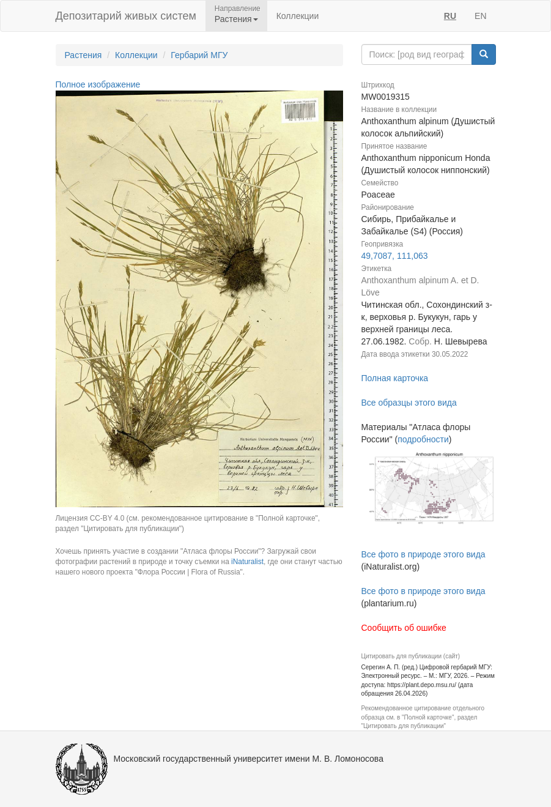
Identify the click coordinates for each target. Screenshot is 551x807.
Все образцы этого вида (409, 402)
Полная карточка (395, 378)
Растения (83, 55)
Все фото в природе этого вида (423, 554)
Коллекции (297, 16)
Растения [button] (236, 19)
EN (480, 16)
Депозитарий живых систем (126, 16)
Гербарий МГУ (199, 55)
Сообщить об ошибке (403, 628)
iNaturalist (247, 561)
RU (450, 16)
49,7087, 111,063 (394, 256)
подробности (423, 439)
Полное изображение (98, 84)
